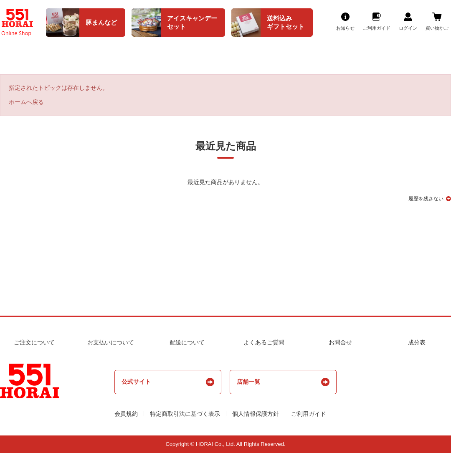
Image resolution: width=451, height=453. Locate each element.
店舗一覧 (248, 381)
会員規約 (126, 413)
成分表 (417, 342)
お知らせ (345, 27)
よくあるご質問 (263, 342)
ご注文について (34, 342)
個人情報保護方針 (255, 413)
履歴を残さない (425, 199)
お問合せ (340, 342)
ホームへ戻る (26, 102)
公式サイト (136, 381)
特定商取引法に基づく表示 (185, 413)
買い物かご (437, 27)
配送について (187, 342)
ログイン (408, 27)
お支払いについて (110, 342)
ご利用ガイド (376, 27)
